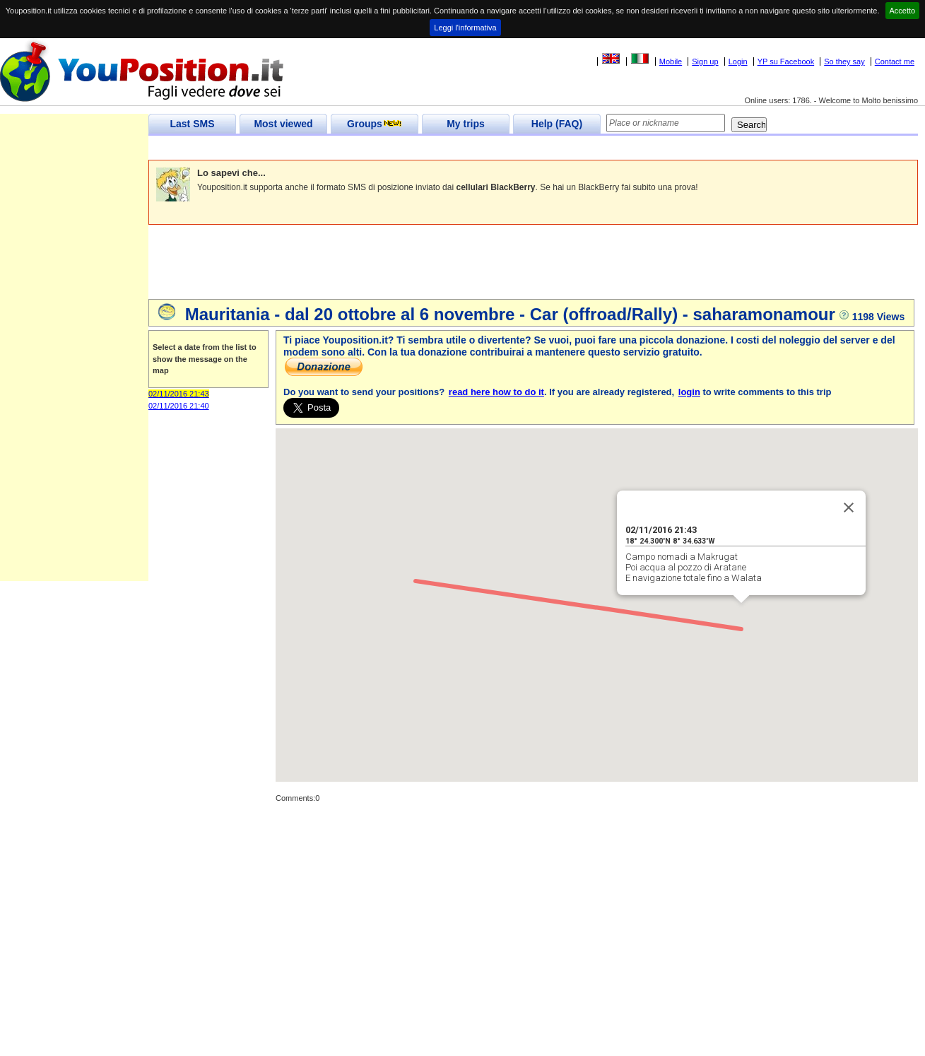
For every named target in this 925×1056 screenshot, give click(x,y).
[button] (741, 616)
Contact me (894, 61)
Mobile (670, 61)
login (689, 392)
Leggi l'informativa (465, 27)
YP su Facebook (786, 61)
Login (738, 61)
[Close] (849, 507)
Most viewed (283, 123)
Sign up (705, 61)
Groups (374, 123)
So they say (844, 61)
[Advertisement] (405, 148)
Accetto (903, 10)
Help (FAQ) (556, 123)
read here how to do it (496, 392)
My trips (466, 123)
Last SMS (192, 123)
